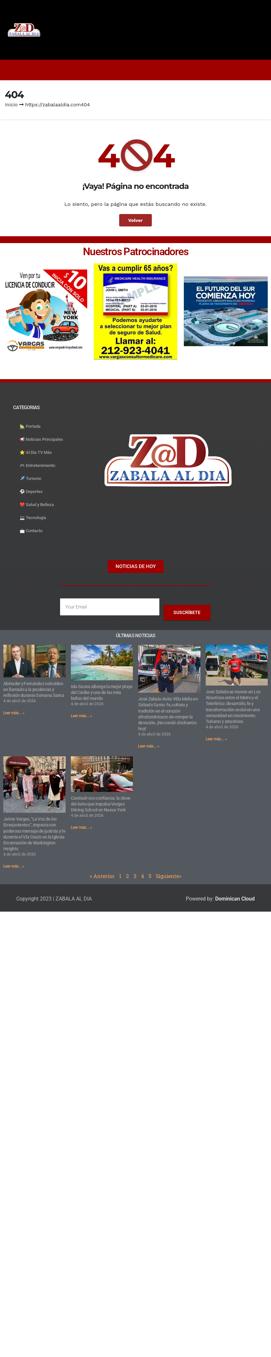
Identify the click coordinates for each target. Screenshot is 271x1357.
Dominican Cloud (234, 899)
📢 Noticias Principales (41, 439)
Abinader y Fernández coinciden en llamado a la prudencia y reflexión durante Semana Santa (33, 689)
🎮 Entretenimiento (37, 465)
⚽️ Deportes (31, 491)
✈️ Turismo (30, 478)
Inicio (11, 105)
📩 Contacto (31, 530)
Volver (135, 220)
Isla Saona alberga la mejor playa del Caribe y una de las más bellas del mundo (102, 692)
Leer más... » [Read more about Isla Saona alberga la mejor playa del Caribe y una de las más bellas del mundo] (81, 716)
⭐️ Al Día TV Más (36, 452)
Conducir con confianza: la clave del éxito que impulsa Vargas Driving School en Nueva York (101, 803)
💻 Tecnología (33, 517)
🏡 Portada (30, 426)
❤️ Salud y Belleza (37, 504)
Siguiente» (168, 875)
